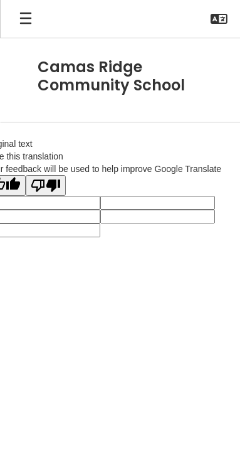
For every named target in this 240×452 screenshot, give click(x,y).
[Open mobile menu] (26, 19)
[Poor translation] (46, 185)
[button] (219, 19)
